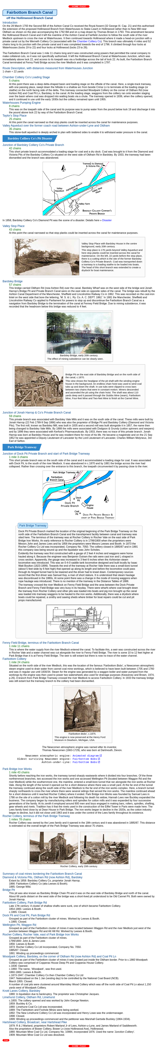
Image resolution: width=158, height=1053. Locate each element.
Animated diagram (87, 756)
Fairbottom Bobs (86, 759)
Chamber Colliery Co (89, 41)
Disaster (107, 220)
